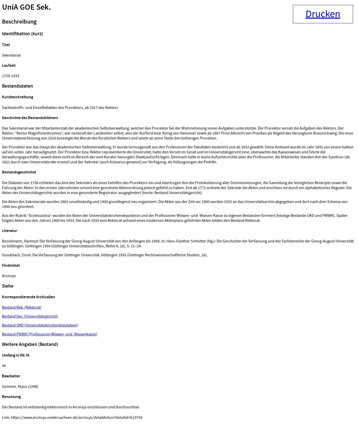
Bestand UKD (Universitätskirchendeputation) (40, 325)
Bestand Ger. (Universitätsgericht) (30, 316)
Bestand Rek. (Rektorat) (21, 307)
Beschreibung (19, 22)
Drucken (323, 14)
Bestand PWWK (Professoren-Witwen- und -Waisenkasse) (49, 334)
